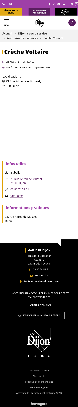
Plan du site (39, 376)
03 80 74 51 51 (19, 189)
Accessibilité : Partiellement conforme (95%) (39, 392)
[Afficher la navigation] (6, 23)
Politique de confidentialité (39, 381)
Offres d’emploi (39, 305)
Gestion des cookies (39, 370)
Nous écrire (39, 275)
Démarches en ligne (11, 11)
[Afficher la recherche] (72, 22)
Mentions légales (39, 387)
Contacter (16, 196)
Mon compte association (39, 11)
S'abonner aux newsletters (39, 315)
